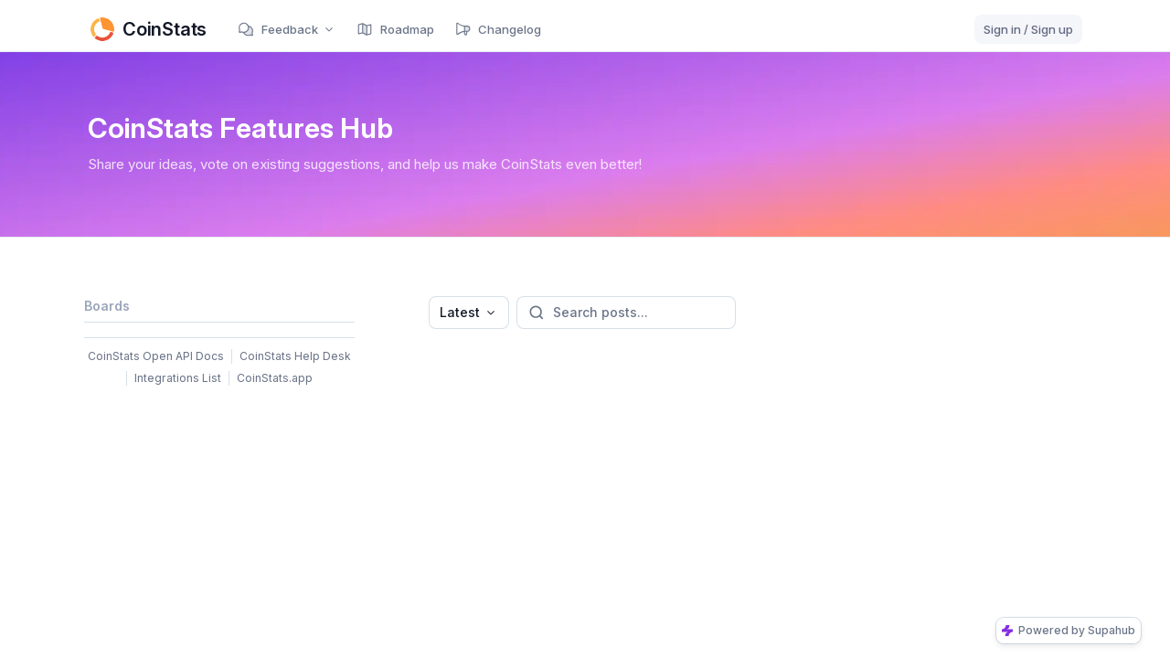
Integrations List (177, 378)
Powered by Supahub (1068, 630)
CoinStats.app (275, 378)
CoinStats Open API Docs (156, 356)
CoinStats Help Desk (295, 356)
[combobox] (469, 312)
